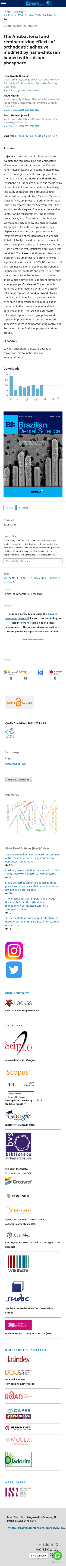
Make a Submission (19, 779)
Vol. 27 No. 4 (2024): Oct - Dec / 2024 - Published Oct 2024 (31, 17)
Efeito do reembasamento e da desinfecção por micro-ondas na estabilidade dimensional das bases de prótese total (32, 886)
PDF (10, 507)
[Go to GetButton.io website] (57, 1562)
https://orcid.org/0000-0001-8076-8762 (21, 126)
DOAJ (33, 1223)
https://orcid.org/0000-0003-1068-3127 (21, 110)
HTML (24, 507)
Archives (18, 11)
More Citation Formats (18, 561)
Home (7, 11)
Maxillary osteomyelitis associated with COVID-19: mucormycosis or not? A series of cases (32, 872)
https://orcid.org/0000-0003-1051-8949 (21, 90)
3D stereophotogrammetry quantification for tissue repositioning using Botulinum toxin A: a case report (32, 921)
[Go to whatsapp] (57, 1555)
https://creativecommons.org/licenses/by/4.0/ (36, 1527)
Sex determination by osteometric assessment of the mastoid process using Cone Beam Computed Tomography (32, 858)
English (9, 758)
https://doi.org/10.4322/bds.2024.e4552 (33, 135)
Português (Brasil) (16, 763)
